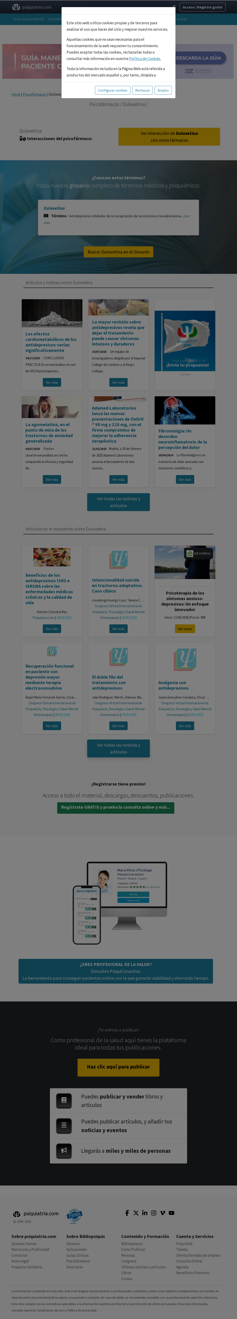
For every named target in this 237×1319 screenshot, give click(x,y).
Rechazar (142, 87)
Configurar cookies (112, 87)
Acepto (163, 87)
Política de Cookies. (145, 55)
